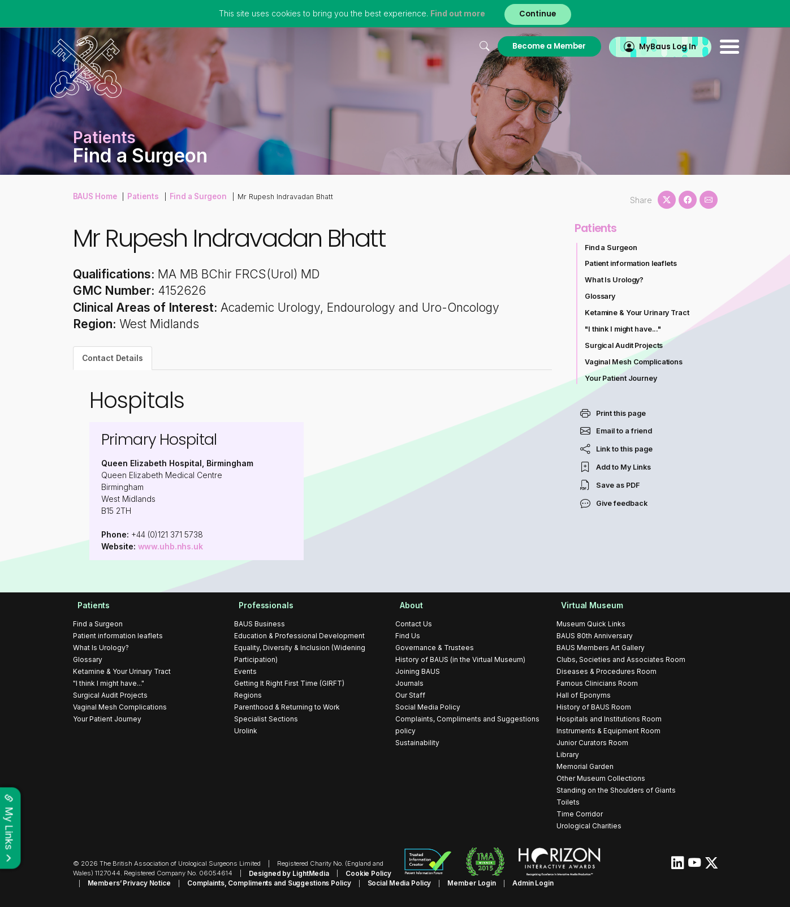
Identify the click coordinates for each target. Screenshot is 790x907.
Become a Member (521, 46)
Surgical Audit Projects (624, 345)
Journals (409, 683)
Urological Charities (588, 826)
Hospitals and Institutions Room (609, 719)
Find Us (407, 635)
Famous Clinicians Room (597, 683)
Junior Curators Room (592, 742)
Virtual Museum (587, 605)
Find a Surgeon (192, 195)
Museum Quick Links (590, 624)
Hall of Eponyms (583, 695)
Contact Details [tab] (113, 358)
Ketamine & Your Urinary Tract (638, 312)
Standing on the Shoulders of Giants (616, 790)
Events (245, 671)
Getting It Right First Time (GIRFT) (289, 683)
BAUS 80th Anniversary (594, 635)
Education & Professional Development (299, 635)
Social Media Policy (427, 707)
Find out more (456, 14)
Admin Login (502, 883)
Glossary (600, 296)
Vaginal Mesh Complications (634, 362)
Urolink (245, 731)
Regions (248, 695)
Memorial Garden (585, 766)
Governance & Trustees (434, 647)
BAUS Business (259, 624)
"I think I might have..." (624, 329)
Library (567, 754)
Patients (141, 195)
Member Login (444, 883)
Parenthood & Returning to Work (287, 707)
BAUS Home (94, 195)
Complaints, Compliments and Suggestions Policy (248, 883)
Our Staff (410, 695)
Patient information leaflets (632, 263)
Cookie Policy (362, 873)
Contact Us (413, 624)
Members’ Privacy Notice (112, 883)
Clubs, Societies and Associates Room (620, 659)
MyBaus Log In (643, 46)
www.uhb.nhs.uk (171, 546)
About (406, 605)
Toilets (568, 802)
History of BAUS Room (593, 707)
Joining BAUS (417, 671)
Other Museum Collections (600, 778)
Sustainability (417, 742)
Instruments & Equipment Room (608, 731)
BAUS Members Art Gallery (600, 647)
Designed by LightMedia (287, 873)
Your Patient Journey (621, 378)
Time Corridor (579, 814)
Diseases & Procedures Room (606, 671)
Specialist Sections (266, 719)
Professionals (262, 605)
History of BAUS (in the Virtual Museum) (460, 659)
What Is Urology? (615, 280)
